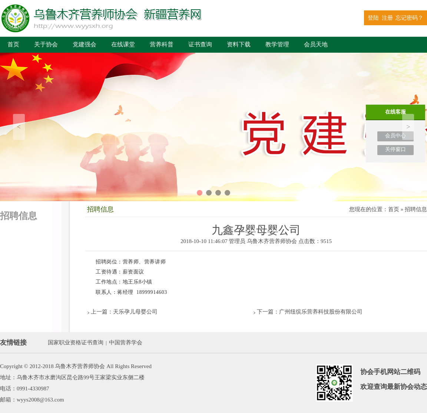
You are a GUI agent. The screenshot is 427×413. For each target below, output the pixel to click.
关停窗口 (395, 149)
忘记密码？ (409, 18)
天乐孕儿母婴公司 (135, 312)
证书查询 (200, 44)
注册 (387, 18)
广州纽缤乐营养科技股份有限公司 (321, 312)
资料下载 (239, 44)
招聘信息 (416, 209)
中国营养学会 (125, 342)
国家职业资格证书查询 (75, 342)
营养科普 (161, 44)
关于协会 (46, 44)
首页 (13, 44)
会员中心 (395, 135)
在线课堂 (123, 44)
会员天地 (316, 44)
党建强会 (84, 44)
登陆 (373, 18)
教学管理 (277, 44)
